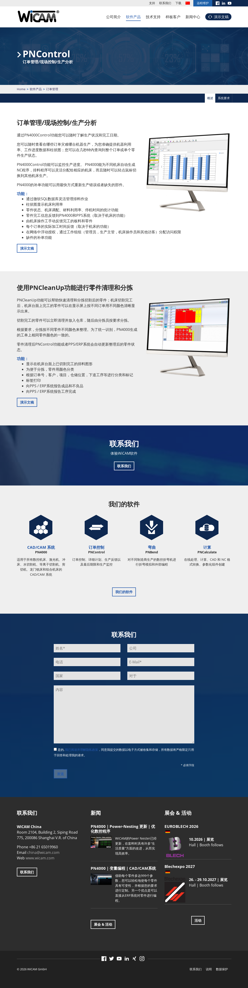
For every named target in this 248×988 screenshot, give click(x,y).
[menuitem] (187, 3)
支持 (152, 3)
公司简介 (113, 16)
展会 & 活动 (103, 924)
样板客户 (173, 16)
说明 (209, 969)
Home (21, 89)
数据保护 (222, 969)
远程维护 (203, 3)
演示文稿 (221, 16)
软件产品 (133, 16)
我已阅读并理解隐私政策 (81, 750)
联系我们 (165, 3)
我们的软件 (124, 591)
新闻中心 (192, 16)
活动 (197, 920)
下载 (178, 3)
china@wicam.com (43, 852)
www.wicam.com (40, 858)
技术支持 (153, 16)
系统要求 (224, 98)
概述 (210, 98)
